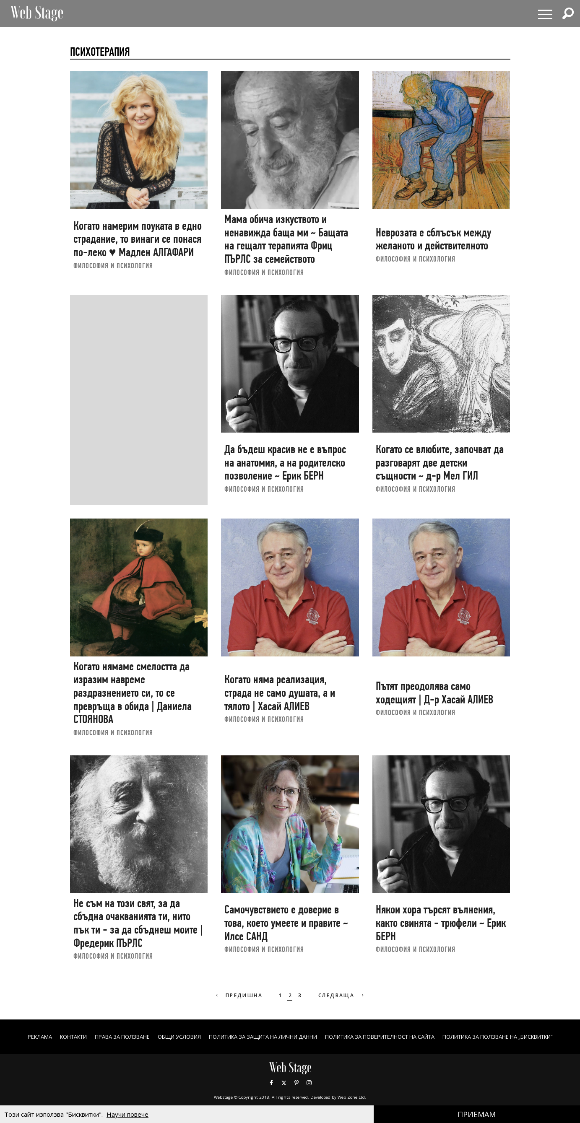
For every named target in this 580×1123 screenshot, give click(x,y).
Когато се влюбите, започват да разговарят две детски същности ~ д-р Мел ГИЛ (440, 462)
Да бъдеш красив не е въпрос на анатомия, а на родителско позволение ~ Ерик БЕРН (285, 462)
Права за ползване (166, 1037)
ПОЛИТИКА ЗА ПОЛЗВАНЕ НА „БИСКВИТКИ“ (290, 1046)
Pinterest (296, 1091)
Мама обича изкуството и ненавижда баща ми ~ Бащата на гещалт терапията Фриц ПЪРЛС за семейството (286, 239)
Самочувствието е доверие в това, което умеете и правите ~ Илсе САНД (286, 923)
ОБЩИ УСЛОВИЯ (229, 1037)
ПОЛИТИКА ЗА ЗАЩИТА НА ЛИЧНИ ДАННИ (324, 1037)
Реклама (73, 1037)
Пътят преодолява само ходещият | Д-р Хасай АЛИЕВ (434, 692)
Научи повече (127, 1114)
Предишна (236, 995)
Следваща (344, 995)
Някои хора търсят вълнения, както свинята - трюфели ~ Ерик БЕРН (441, 923)
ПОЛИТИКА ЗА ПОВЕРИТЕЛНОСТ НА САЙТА (457, 1037)
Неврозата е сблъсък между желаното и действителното (433, 239)
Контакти (111, 1037)
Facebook (271, 1091)
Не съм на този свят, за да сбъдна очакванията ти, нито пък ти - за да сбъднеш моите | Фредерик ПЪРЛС (138, 923)
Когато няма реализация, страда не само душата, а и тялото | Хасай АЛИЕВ (279, 692)
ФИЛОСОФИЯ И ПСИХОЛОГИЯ (113, 265)
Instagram (309, 1091)
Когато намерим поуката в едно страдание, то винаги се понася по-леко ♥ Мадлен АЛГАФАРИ (137, 239)
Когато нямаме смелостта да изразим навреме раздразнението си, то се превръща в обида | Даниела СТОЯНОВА (132, 692)
